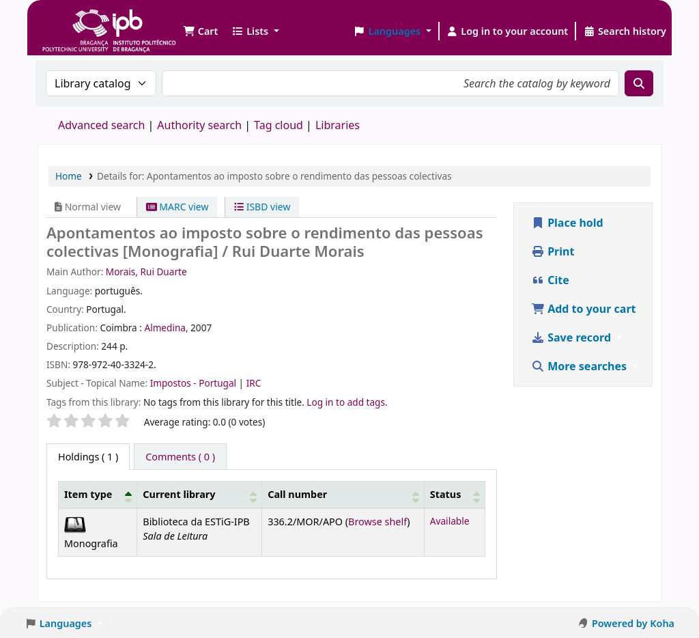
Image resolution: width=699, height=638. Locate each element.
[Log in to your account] (507, 31)
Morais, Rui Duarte (146, 271)
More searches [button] (580, 366)
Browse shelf (377, 521)
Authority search (199, 125)
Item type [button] (88, 494)
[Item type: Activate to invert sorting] (98, 495)
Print (552, 251)
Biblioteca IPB (75, 20)
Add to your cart (583, 308)
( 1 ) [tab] (88, 456)
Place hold (567, 222)
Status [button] (445, 494)
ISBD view (262, 206)
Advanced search (101, 125)
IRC (253, 382)
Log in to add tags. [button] (346, 402)
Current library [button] (179, 494)
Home (68, 175)
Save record (572, 337)
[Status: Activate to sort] (454, 495)
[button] (200, 31)
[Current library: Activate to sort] (199, 495)
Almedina (164, 327)
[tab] (180, 457)
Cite (550, 280)
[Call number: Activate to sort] (343, 495)
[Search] (639, 83)
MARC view (177, 206)
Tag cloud (278, 125)
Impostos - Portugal (194, 382)
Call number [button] (297, 494)
